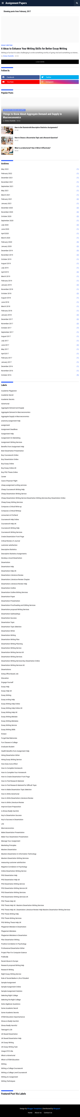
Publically (4, 957)
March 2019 (40, 276)
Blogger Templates (34, 1109)
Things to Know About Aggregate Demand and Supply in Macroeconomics (32, 116)
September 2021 (40, 186)
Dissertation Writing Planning (12, 644)
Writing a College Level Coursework (14, 1073)
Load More (40, 62)
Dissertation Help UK (8, 571)
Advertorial (5, 404)
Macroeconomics (7, 828)
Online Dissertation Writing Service (13, 871)
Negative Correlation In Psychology (14, 867)
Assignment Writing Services (11, 442)
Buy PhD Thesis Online (9, 472)
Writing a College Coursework (12, 1068)
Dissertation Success (9, 618)
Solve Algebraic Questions (10, 1004)
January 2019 (40, 285)
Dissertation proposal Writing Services (15, 609)
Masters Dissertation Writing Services (15, 858)
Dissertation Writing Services (11, 657)
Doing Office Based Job (9, 674)
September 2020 (40, 220)
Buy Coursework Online (9, 455)
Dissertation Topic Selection (11, 627)
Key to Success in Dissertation (12, 820)
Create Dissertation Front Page (12, 537)
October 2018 (40, 293)
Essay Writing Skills (8, 730)
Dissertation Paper (8, 597)
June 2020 (40, 229)
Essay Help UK (6, 691)
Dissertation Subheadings (10, 614)
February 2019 (40, 281)
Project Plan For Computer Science (14, 953)
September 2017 (40, 332)
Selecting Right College (9, 995)
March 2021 (40, 195)
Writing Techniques (8, 1081)
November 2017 (40, 323)
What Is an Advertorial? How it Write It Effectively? (33, 148)
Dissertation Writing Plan (10, 639)
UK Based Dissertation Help (11, 1038)
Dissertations (6, 669)
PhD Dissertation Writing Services (13, 892)
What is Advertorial (8, 1055)
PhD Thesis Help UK (8, 901)
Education (5, 678)
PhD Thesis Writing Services (11, 918)
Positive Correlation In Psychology (13, 944)
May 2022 (40, 169)
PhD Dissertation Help (9, 875)
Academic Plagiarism (9, 391)
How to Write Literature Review (12, 802)
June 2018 (40, 302)
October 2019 (40, 259)
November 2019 (40, 255)
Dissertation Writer (8, 631)
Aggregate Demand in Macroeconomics (15, 412)
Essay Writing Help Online (10, 704)
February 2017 (40, 358)
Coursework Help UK (8, 524)
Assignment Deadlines (9, 429)
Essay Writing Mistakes (9, 721)
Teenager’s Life (6, 1030)
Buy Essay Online (7, 464)
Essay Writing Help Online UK (11, 708)
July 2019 (40, 268)
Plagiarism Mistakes (8, 931)
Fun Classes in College (9, 742)
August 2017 (40, 336)
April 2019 (40, 272)
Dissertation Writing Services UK (13, 665)
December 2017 (40, 319)
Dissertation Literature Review (12, 575)
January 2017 (40, 362)
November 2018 (40, 289)
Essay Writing (6, 695)
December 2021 (40, 178)
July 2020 (40, 225)
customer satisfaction (9, 545)
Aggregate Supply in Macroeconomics (15, 416)
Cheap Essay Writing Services (12, 502)
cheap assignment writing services (14, 485)
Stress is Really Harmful (10, 1021)
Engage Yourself (7, 682)
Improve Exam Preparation (11, 807)
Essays (3, 734)
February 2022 (40, 173)
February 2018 (40, 311)
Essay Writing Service (9, 725)
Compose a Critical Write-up (11, 507)
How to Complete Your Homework (13, 772)
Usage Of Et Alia (7, 1051)
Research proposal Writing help (12, 965)
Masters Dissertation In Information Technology (18, 854)
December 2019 (40, 250)
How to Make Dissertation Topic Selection (16, 790)
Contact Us (48, 1113)
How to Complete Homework (11, 768)
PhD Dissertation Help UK (10, 880)
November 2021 (40, 182)
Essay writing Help (8, 700)
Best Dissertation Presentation (12, 451)
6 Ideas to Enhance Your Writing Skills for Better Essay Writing (34, 48)
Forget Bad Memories (9, 738)
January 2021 (40, 203)
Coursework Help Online (10, 519)
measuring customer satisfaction (13, 862)
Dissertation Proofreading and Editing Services (18, 605)
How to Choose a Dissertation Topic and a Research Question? (36, 138)
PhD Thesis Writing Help (10, 914)
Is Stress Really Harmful (10, 811)
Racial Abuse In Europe (9, 961)
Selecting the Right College (11, 1000)
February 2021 (40, 199)
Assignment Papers (16, 3)
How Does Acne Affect (9, 764)
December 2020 (40, 208)
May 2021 (40, 190)
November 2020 (40, 212)
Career (3, 477)
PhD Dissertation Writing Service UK (14, 888)
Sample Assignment (8, 983)
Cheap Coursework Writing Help (13, 489)
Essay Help (5, 687)
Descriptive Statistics (9, 549)
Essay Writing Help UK (9, 712)
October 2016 (40, 375)
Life (2, 824)
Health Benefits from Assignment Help (15, 751)
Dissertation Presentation (10, 601)
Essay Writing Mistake (9, 717)
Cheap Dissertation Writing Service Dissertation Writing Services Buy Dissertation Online (33, 498)
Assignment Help (7, 434)
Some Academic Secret (9, 1008)
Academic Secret (7, 395)
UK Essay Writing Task (9, 1047)
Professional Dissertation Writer (13, 948)
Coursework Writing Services (11, 532)
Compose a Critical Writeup (11, 511)
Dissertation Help (7, 567)
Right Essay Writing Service (11, 974)
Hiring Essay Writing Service (11, 760)
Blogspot (56, 1109)
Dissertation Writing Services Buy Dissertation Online (20, 661)
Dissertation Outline (8, 588)
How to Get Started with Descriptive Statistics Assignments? (36, 127)
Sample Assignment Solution (11, 991)
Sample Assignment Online (11, 987)
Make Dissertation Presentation (12, 832)
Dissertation (5, 562)
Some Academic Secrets (10, 1013)
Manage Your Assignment (10, 841)
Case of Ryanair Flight (9, 481)
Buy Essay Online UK (8, 468)
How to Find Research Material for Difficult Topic (19, 785)
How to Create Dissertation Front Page (15, 777)
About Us (38, 1113)
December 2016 (40, 366)
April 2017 (40, 353)
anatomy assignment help (10, 421)
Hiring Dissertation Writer (10, 755)
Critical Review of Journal (10, 541)
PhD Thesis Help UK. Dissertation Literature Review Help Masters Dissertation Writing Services (35, 910)
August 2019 (40, 263)
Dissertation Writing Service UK (12, 652)
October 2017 (40, 328)
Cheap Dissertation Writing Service (13, 494)
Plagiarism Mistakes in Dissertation (14, 935)
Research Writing (7, 970)
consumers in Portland (9, 515)
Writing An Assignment (9, 1077)
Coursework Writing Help (10, 528)
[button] (2, 3)
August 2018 (40, 298)
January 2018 (40, 315)
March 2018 (40, 306)
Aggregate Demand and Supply (12, 408)
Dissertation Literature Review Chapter (15, 579)
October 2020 (40, 216)
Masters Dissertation (9, 850)
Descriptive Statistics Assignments (14, 554)
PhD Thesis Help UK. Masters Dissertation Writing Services (22, 905)
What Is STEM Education (10, 1060)
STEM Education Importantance (13, 1017)
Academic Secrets (7, 399)
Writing (3, 1064)
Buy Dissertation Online (9, 459)
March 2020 (40, 238)
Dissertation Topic (7, 622)
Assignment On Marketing (10, 438)
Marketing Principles (8, 845)
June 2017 (40, 345)
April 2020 (40, 233)
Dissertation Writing (8, 635)
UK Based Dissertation (9, 1034)
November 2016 (40, 371)
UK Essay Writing (7, 1043)
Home (30, 1113)
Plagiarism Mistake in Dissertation (13, 927)
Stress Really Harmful (9, 1025)
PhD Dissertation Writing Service (13, 884)
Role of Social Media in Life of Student (15, 978)
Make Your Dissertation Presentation (14, 837)
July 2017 (40, 341)
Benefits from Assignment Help (12, 447)
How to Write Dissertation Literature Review (17, 798)
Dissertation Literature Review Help (14, 584)
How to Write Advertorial (10, 794)
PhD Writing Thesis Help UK (11, 922)
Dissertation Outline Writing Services (14, 592)
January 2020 (40, 246)
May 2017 (40, 349)
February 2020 (40, 242)
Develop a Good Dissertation (11, 558)
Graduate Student (7, 747)
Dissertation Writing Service (11, 648)
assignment (5, 425)
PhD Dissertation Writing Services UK (14, 897)
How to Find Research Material (12, 781)
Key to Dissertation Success (11, 815)
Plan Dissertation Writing (10, 940)
